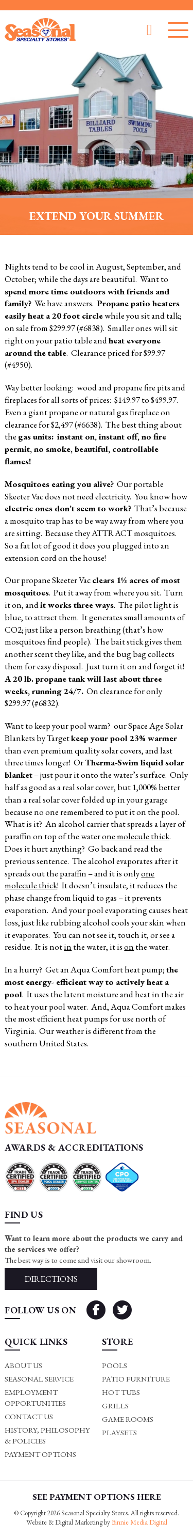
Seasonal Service (39, 1379)
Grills (115, 1405)
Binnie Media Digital (139, 1522)
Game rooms (127, 1419)
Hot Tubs (121, 1392)
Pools (114, 1365)
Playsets (119, 1432)
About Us (23, 1365)
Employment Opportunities (35, 1397)
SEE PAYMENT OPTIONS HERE (96, 1496)
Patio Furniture (136, 1379)
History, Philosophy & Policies (47, 1435)
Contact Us (29, 1416)
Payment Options (40, 1454)
